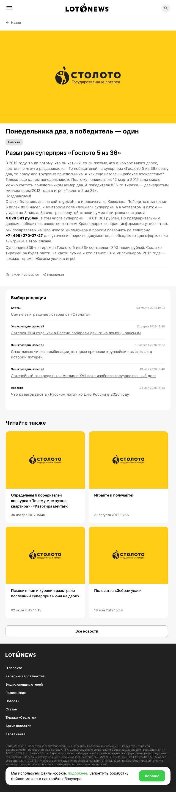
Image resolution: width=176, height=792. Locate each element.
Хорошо (152, 776)
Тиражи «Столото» (21, 717)
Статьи (11, 709)
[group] (45, 477)
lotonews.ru (20, 746)
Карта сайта (15, 734)
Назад (13, 22)
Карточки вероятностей (25, 676)
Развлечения (16, 693)
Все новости (86, 631)
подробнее (77, 773)
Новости (14, 142)
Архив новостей (18, 726)
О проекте (14, 668)
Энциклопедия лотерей (24, 684)
